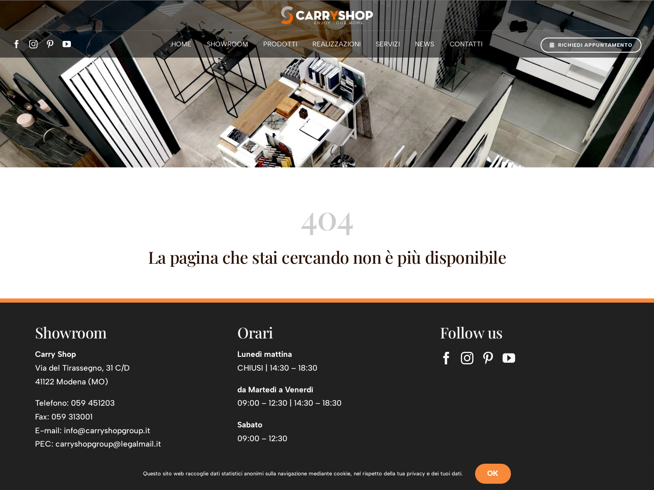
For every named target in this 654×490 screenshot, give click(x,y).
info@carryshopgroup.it (107, 430)
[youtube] (67, 44)
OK (493, 473)
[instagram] (33, 44)
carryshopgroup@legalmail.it (108, 444)
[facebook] (17, 44)
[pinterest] (50, 44)
